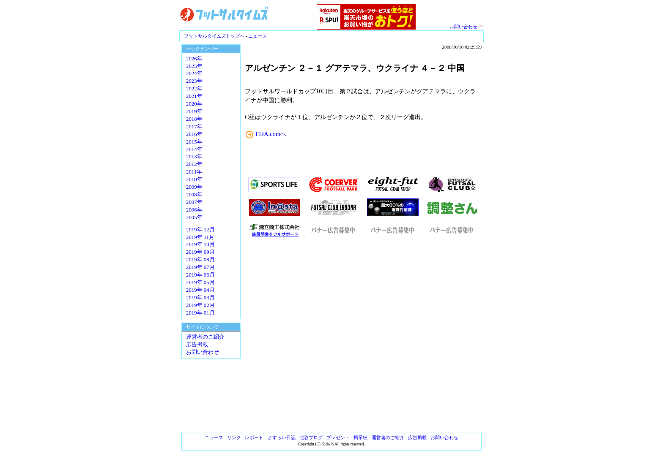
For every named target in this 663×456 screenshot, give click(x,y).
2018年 (194, 119)
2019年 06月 (200, 275)
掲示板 (360, 437)
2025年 (194, 66)
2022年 (194, 89)
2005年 (194, 217)
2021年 (194, 96)
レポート (254, 437)
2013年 (194, 157)
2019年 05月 (200, 282)
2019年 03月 (200, 298)
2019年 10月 (200, 244)
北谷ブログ (311, 437)
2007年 (194, 202)
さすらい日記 (282, 437)
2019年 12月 (200, 230)
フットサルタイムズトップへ (214, 35)
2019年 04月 (200, 290)
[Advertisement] (363, 335)
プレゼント (338, 437)
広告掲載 (197, 344)
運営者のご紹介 (205, 337)
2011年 (194, 172)
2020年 (194, 104)
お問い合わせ (466, 26)
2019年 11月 (200, 237)
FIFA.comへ (271, 133)
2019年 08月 (200, 260)
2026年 (194, 59)
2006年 (194, 210)
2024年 (194, 73)
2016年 (194, 134)
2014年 (194, 149)
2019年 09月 (200, 252)
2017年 (194, 127)
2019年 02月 (200, 305)
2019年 (194, 111)
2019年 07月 (200, 267)
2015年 (194, 142)
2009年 (194, 187)
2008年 (194, 195)
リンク (234, 437)
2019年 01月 (200, 313)
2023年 (194, 81)
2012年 (194, 164)
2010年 (194, 179)
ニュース (257, 35)
